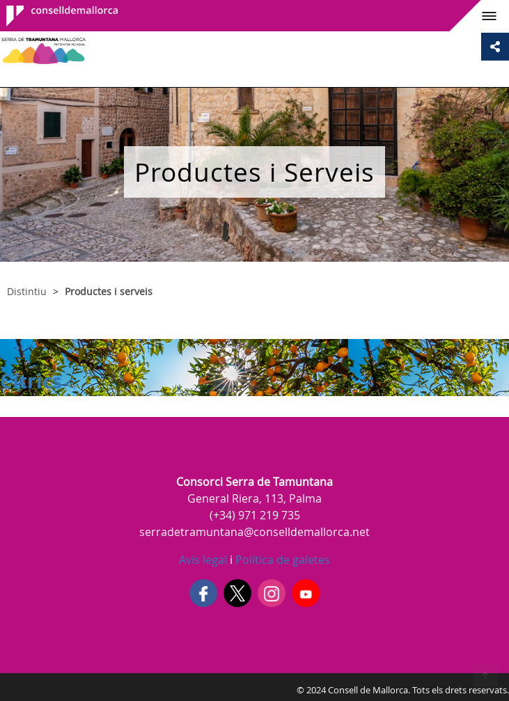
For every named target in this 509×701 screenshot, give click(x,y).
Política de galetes (281, 559)
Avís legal (203, 559)
